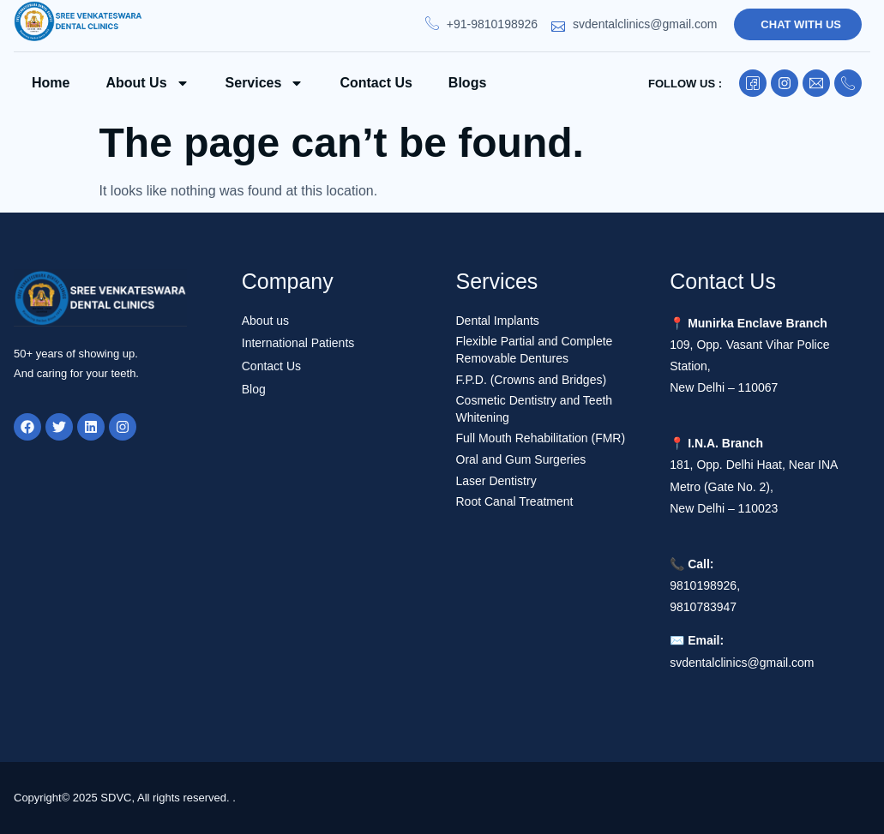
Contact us (376, 82)
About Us (147, 83)
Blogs (467, 82)
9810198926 (703, 585)
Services (265, 83)
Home (50, 82)
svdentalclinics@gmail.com (742, 662)
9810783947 (703, 607)
